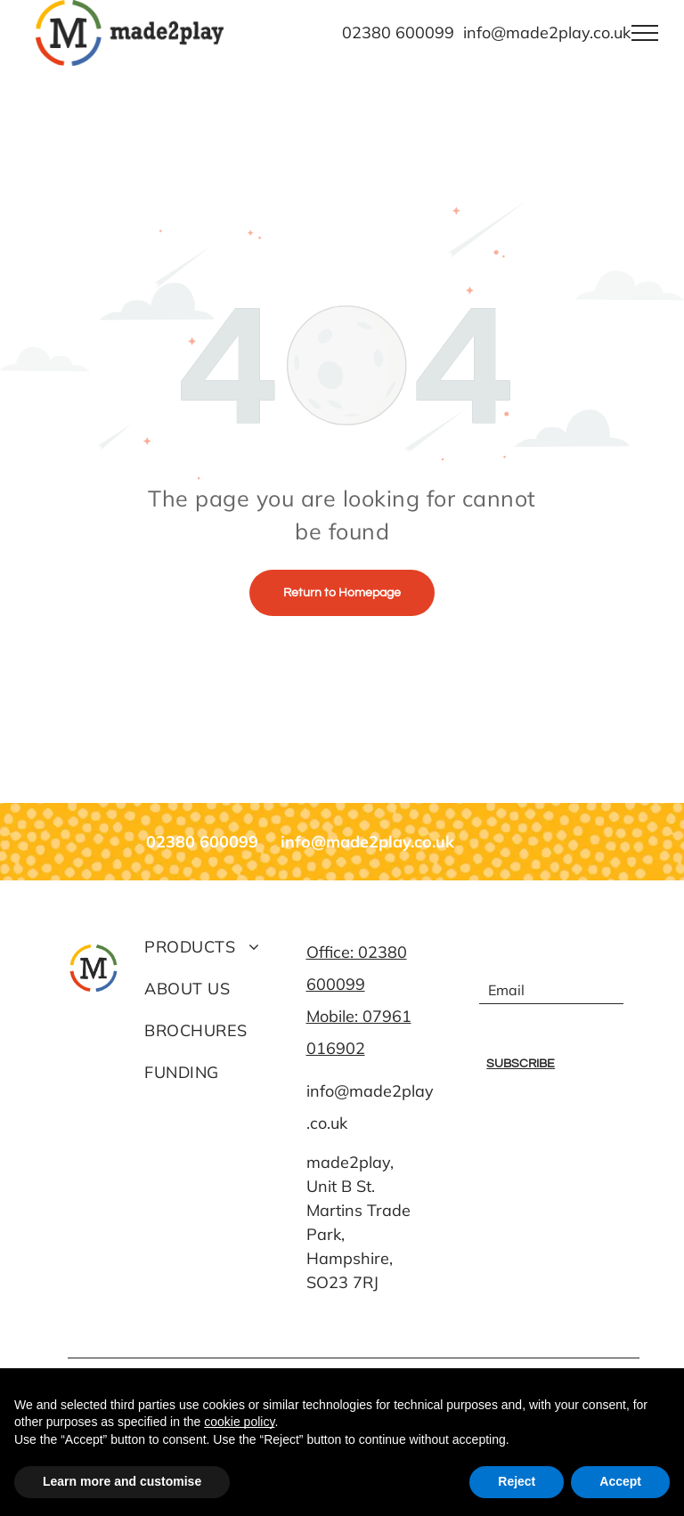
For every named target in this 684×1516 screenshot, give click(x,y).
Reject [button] (516, 1481)
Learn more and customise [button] (122, 1481)
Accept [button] (620, 1481)
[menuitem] (216, 947)
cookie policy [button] (239, 1422)
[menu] (645, 33)
